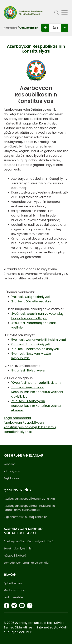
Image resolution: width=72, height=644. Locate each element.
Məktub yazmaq (14, 590)
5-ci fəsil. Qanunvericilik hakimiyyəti (38, 340)
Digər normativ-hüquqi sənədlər (25, 517)
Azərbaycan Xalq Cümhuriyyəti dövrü (29, 541)
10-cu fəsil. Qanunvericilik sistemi (36, 382)
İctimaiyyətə (12, 471)
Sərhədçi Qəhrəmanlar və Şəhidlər (27, 563)
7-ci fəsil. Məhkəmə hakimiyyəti (35, 349)
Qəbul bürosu (13, 583)
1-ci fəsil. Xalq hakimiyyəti (30, 297)
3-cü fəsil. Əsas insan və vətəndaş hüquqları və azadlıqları (37, 315)
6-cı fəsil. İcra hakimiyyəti (30, 344)
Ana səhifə (10, 28)
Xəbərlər (9, 464)
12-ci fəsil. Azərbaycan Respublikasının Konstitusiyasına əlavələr (36, 406)
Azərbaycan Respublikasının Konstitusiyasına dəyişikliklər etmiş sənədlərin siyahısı (30, 427)
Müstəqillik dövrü (15, 556)
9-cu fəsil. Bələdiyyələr (28, 370)
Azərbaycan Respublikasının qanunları (29, 499)
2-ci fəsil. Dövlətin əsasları (31, 301)
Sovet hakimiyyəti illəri (18, 548)
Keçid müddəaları (17, 418)
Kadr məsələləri (14, 597)
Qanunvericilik (28, 28)
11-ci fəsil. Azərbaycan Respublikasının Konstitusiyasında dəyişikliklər (37, 392)
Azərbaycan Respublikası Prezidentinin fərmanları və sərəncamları (29, 508)
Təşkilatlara (11, 478)
